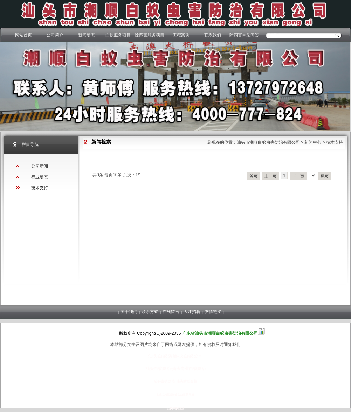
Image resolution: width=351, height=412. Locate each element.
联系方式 (150, 311)
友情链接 (213, 311)
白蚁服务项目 (118, 35)
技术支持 (334, 142)
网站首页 (23, 35)
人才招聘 (192, 311)
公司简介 (55, 35)
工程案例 (181, 35)
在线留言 (171, 311)
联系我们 (212, 35)
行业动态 (39, 177)
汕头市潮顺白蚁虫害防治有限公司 (268, 142)
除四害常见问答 (244, 35)
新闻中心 (312, 142)
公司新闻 (39, 166)
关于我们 (129, 311)
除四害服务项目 (149, 35)
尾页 (325, 176)
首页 (253, 176)
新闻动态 (86, 35)
